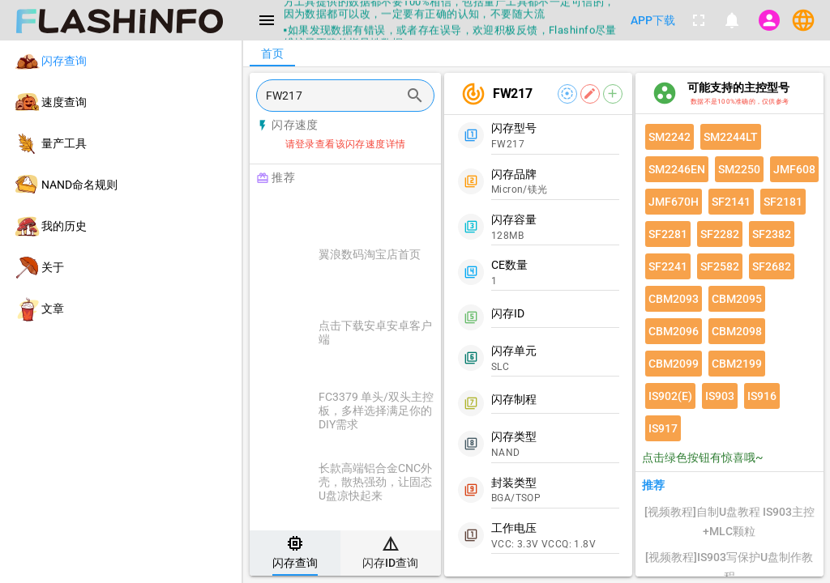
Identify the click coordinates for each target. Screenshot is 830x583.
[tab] (295, 553)
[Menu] (266, 20)
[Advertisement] (386, 212)
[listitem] (121, 61)
